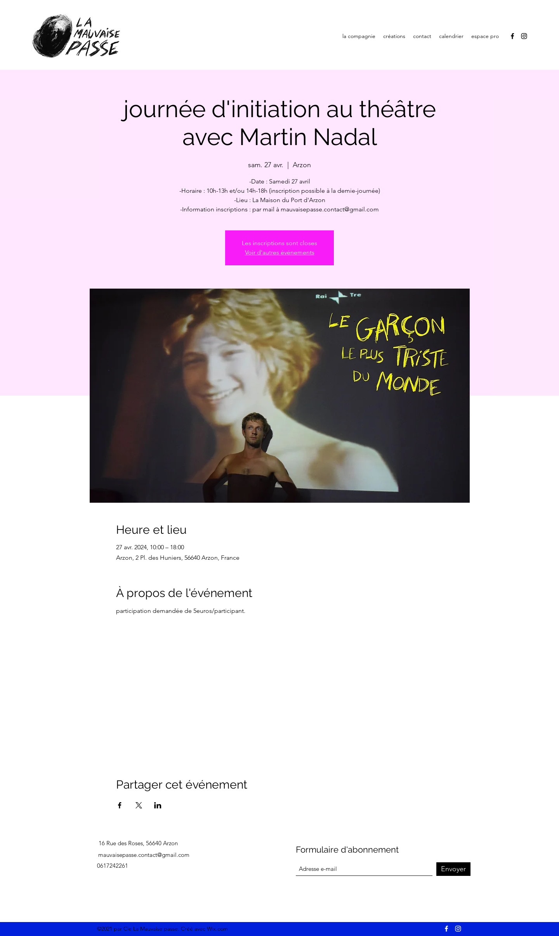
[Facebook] (512, 36)
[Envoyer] (453, 869)
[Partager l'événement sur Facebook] (119, 805)
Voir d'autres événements (279, 252)
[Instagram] (524, 36)
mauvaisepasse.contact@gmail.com (143, 854)
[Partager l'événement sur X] (138, 805)
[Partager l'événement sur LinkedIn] (157, 805)
